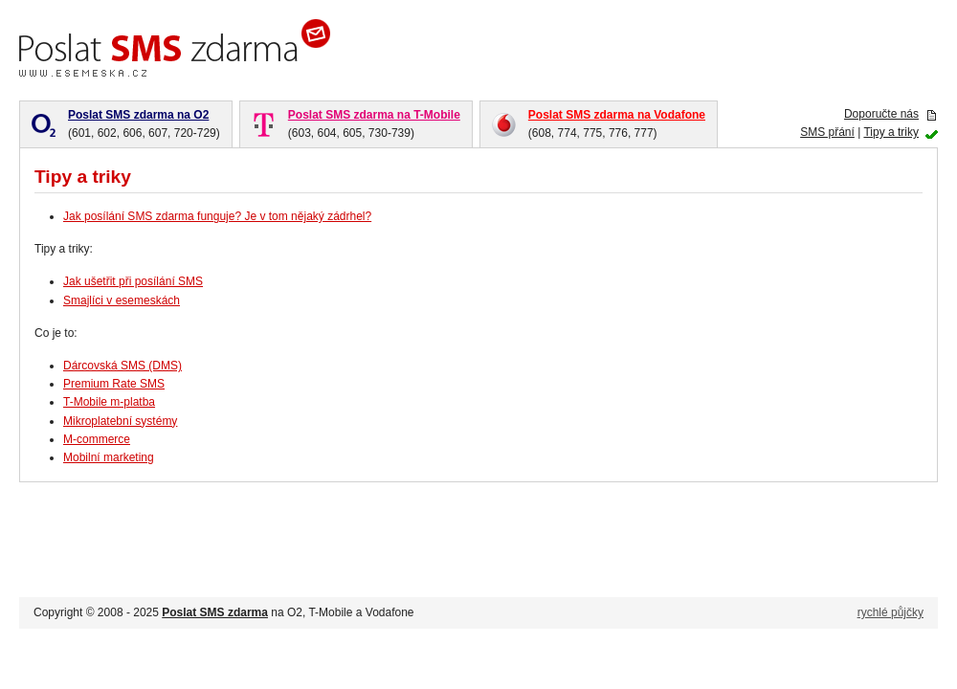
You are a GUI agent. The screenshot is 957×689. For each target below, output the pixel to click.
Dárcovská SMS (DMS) (122, 365)
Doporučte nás (881, 114)
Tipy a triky (891, 132)
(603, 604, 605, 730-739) (374, 123)
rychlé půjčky (890, 612)
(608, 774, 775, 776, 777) (616, 123)
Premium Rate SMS (114, 383)
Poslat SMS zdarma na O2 (138, 115)
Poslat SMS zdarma (215, 612)
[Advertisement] (714, 48)
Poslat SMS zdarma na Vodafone (616, 115)
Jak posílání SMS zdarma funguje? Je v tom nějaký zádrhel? (217, 216)
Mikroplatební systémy (120, 421)
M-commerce (96, 439)
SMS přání (827, 132)
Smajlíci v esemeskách (121, 300)
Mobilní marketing (108, 457)
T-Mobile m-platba (109, 402)
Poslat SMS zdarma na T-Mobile (374, 115)
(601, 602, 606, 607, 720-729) (144, 123)
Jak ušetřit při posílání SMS (133, 281)
